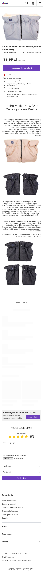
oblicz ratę (18, 91)
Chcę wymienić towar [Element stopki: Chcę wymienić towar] (10, 515)
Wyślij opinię (21, 478)
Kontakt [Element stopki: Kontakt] (4, 518)
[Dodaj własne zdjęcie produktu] (17, 458)
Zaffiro (25, 302)
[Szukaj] (26, 3)
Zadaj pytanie (33, 417)
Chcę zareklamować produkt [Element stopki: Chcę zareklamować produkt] (12, 508)
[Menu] (40, 3)
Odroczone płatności (13, 94)
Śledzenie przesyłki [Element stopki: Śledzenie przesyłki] (9, 504)
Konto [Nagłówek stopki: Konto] (4, 526)
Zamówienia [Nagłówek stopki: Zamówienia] (7, 495)
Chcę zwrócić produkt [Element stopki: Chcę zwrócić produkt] (10, 511)
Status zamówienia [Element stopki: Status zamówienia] (9, 500)
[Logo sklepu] (5, 3)
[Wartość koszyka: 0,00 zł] (32, 3)
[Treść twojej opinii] (21, 446)
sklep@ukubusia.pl (8, 557)
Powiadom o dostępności (21, 68)
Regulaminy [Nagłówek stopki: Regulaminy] (7, 534)
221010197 (5, 553)
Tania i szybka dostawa (14, 78)
